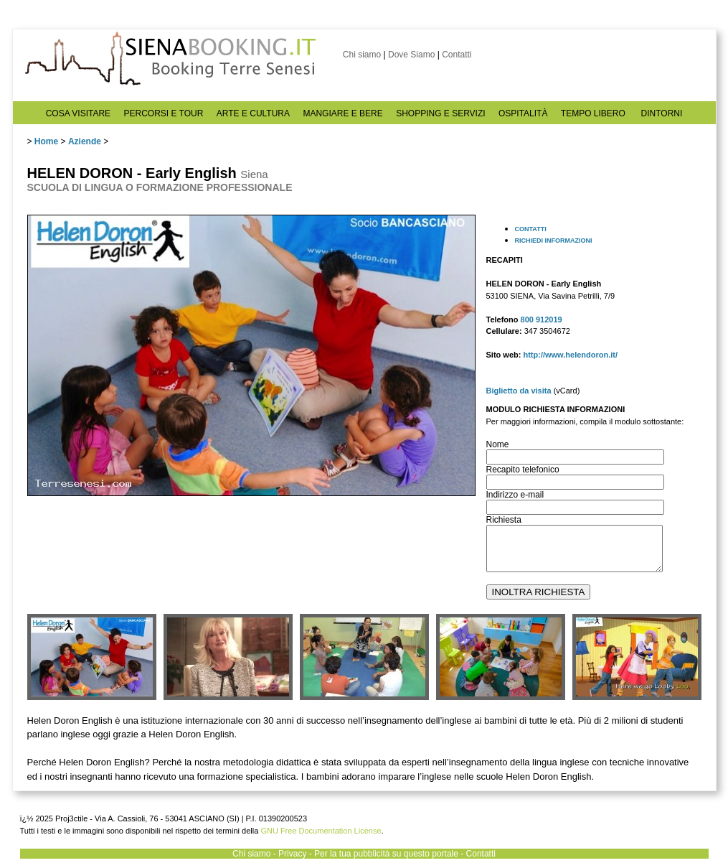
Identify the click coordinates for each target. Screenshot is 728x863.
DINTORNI (662, 113)
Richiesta (503, 520)
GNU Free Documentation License (320, 830)
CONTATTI (531, 229)
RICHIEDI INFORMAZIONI (553, 240)
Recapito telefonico (522, 470)
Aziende (84, 141)
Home (46, 141)
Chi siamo (362, 55)
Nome (497, 444)
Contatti (456, 55)
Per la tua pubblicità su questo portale (386, 854)
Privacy (292, 854)
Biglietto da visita (519, 390)
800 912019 (541, 319)
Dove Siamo (411, 55)
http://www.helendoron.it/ (570, 354)
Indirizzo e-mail (515, 495)
